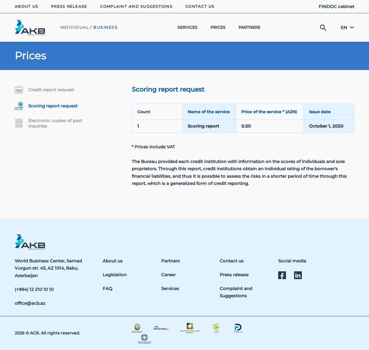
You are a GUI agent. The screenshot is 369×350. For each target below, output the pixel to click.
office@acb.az (30, 303)
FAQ (107, 288)
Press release (234, 274)
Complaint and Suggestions (236, 292)
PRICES (217, 27)
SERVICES (187, 27)
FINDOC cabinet (336, 6)
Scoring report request (46, 106)
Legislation (115, 274)
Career (168, 274)
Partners (170, 261)
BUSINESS (105, 27)
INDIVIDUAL (74, 27)
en (344, 27)
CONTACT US (199, 6)
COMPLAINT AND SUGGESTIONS (136, 6)
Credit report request (44, 90)
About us (113, 261)
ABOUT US (26, 6)
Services (170, 288)
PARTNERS (249, 27)
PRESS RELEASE (69, 6)
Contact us (232, 261)
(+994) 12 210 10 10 (34, 289)
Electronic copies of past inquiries (48, 123)
